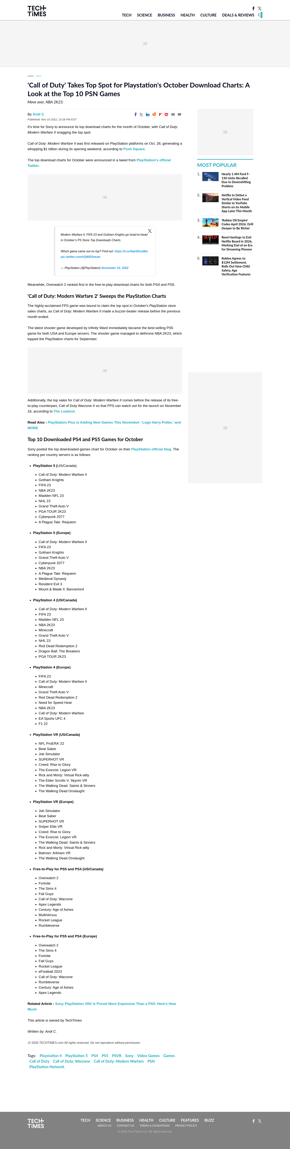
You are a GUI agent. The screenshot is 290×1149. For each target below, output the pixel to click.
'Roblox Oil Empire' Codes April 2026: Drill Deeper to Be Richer (237, 224)
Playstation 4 (51, 1055)
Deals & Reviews (238, 15)
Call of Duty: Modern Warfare (119, 1061)
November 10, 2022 (114, 267)
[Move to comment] (179, 114)
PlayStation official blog (151, 449)
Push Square (134, 149)
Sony (129, 1055)
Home (30, 76)
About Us (104, 1125)
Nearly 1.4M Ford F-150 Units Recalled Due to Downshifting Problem (236, 180)
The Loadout (64, 411)
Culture (208, 15)
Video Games (148, 1055)
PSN (151, 1061)
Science (144, 15)
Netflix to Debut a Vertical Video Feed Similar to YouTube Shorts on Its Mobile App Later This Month (237, 203)
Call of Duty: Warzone (71, 1061)
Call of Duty (39, 1061)
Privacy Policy (186, 1125)
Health (188, 15)
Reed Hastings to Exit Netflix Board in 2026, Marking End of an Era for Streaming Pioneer (237, 243)
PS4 (94, 1055)
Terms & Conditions (155, 1125)
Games (169, 1055)
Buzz (209, 1120)
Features (190, 1120)
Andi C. (39, 114)
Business (166, 15)
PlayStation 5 (76, 1055)
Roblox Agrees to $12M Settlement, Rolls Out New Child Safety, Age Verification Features (236, 266)
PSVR (117, 1055)
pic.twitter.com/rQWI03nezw (80, 256)
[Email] (173, 114)
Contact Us (125, 1125)
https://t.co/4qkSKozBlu (131, 251)
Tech (126, 15)
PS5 (105, 1055)
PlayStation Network (46, 1066)
